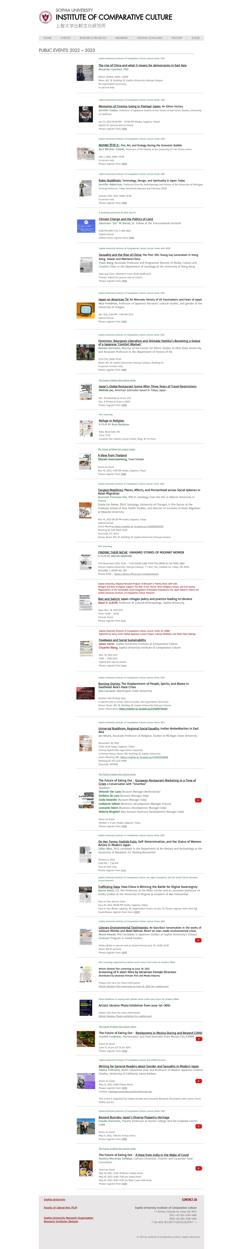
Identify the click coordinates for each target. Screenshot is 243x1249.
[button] (65, 38)
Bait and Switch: (109, 599)
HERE (124, 128)
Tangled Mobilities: (111, 490)
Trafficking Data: (109, 887)
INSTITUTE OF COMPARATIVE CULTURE (114, 17)
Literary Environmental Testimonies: (123, 927)
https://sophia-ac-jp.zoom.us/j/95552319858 (144, 757)
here (123, 620)
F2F (195, 908)
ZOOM (136, 912)
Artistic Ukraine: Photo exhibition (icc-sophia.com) (125, 1016)
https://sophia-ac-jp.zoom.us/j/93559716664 (143, 708)
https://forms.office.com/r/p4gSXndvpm (136, 574)
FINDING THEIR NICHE (113, 552)
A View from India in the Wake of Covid (162, 1155)
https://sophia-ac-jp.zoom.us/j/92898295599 (139, 526)
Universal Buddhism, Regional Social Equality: (129, 728)
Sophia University (54, 1199)
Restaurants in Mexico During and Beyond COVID (169, 1033)
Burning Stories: (109, 684)
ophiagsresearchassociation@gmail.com (130, 1091)
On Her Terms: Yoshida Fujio (117, 841)
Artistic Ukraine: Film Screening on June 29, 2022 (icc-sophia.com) (134, 986)
